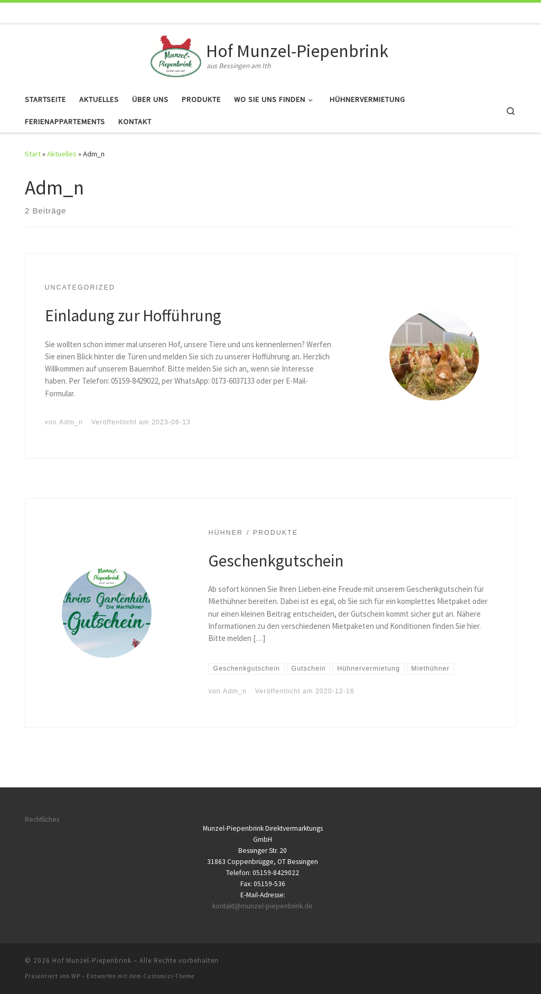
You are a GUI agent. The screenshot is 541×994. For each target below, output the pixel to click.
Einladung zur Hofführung (133, 315)
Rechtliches (42, 819)
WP (75, 976)
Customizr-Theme (168, 976)
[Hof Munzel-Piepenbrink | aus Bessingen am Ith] (176, 54)
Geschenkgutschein (275, 560)
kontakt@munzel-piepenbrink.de (262, 906)
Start (33, 154)
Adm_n (71, 422)
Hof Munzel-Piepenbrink (92, 960)
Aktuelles (62, 154)
